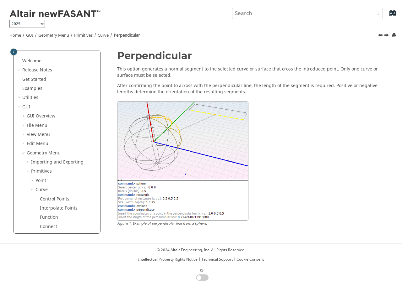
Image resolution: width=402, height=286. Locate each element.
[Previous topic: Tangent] (380, 36)
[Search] (376, 14)
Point (40, 63)
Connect (48, 109)
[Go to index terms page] (386, 16)
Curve (103, 35)
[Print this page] (394, 35)
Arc (43, 201)
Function (49, 100)
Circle (46, 210)
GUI (29, 35)
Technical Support (217, 259)
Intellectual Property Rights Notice (168, 259)
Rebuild (48, 118)
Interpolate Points (59, 91)
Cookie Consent (250, 259)
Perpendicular (127, 35)
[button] (28, 54)
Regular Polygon (57, 174)
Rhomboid (51, 192)
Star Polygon (53, 183)
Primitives (83, 35)
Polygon (48, 164)
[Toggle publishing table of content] (13, 52)
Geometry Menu (53, 35)
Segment (49, 146)
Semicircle (51, 220)
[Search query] (307, 13)
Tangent (48, 128)
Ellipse (47, 229)
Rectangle (50, 155)
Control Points (54, 82)
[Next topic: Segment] (387, 36)
